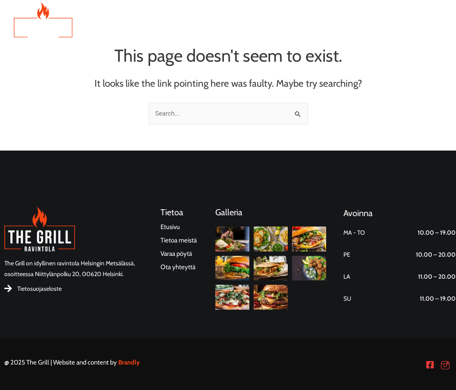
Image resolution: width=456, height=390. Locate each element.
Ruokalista (250, 30)
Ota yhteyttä (361, 30)
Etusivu (205, 30)
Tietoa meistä (304, 30)
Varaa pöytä (415, 30)
